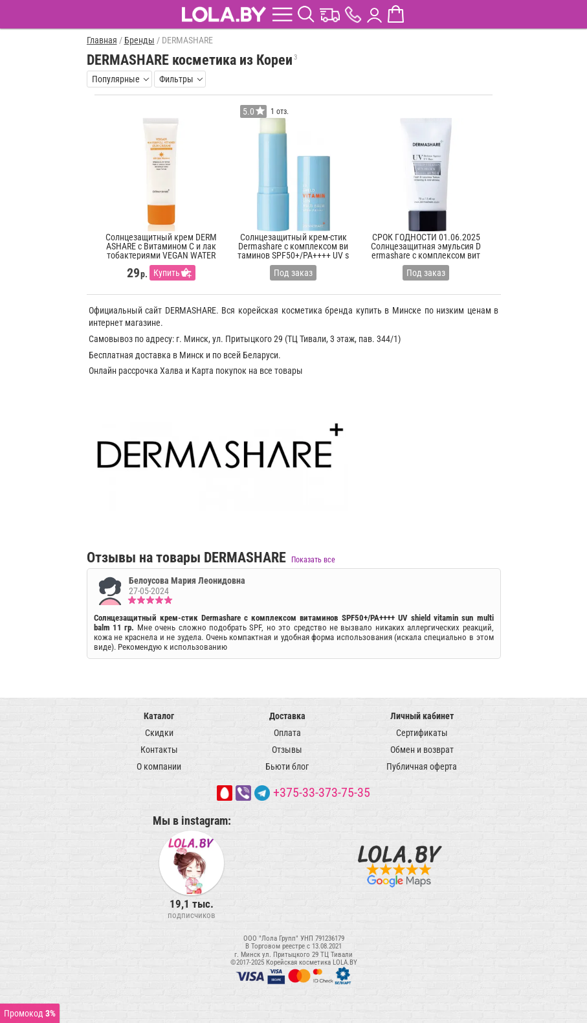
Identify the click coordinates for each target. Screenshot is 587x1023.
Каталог (159, 716)
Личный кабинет (422, 716)
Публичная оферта (421, 766)
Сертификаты (422, 733)
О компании (159, 766)
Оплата (287, 733)
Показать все (313, 559)
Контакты (159, 749)
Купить (166, 273)
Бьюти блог (287, 766)
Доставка (287, 716)
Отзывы (287, 749)
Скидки (159, 733)
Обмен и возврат (422, 749)
